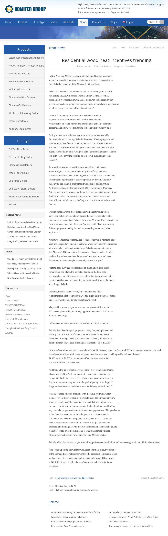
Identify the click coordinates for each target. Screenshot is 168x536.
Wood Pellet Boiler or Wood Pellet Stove (69, 517)
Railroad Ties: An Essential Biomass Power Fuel (76, 490)
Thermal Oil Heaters (19, 73)
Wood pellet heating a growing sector (24, 268)
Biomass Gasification (20, 105)
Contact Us (98, 22)
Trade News (57, 48)
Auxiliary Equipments (20, 128)
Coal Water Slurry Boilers (22, 188)
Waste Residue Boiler (118, 521)
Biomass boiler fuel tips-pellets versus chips (71, 521)
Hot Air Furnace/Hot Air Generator (19, 82)
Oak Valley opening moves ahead (22, 263)
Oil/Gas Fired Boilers (20, 149)
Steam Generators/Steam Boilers (26, 57)
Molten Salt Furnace (19, 89)
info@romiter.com (92, 8)
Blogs (113, 22)
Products (23, 22)
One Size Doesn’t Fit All (65, 486)
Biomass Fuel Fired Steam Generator (68, 526)
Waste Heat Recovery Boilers (24, 113)
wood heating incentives (66, 478)
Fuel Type (39, 22)
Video (54, 22)
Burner (12, 204)
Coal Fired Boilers (18, 180)
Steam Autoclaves (18, 121)
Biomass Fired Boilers (20, 164)
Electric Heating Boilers (21, 157)
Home (8, 22)
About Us (68, 22)
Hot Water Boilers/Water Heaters (26, 65)
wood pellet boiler (86, 478)
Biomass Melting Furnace (22, 97)
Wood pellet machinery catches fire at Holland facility (75, 512)
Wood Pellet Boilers (19, 172)
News (83, 22)
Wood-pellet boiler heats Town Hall (125, 512)
